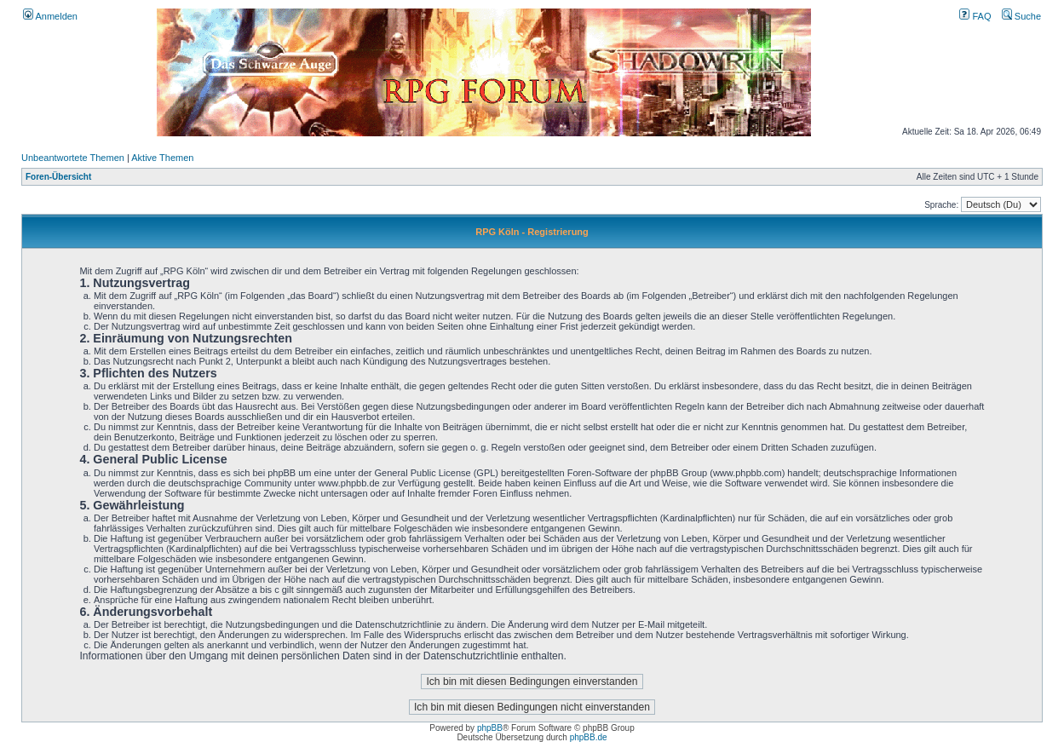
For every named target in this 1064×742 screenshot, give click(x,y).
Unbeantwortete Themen (72, 157)
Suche (1021, 16)
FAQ (975, 16)
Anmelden (50, 16)
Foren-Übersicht (58, 176)
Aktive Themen (162, 157)
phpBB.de (588, 737)
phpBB (490, 728)
